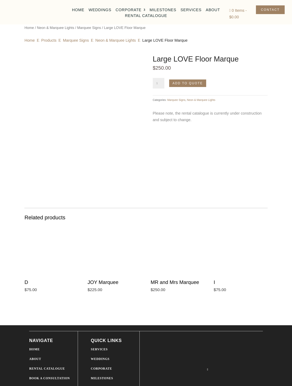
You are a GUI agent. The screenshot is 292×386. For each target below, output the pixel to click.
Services (191, 10)
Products (49, 40)
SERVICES (99, 338)
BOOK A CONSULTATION (49, 367)
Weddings (100, 10)
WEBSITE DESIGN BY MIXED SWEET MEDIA (114, 381)
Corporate (128, 10)
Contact (270, 9)
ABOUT (35, 348)
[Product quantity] (158, 83)
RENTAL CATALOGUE (47, 357)
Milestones (162, 10)
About (213, 10)
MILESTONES (102, 367)
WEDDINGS (100, 348)
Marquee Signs (89, 28)
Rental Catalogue (146, 16)
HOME (34, 338)
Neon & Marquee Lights (55, 28)
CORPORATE (101, 357)
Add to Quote (187, 83)
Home (78, 10)
